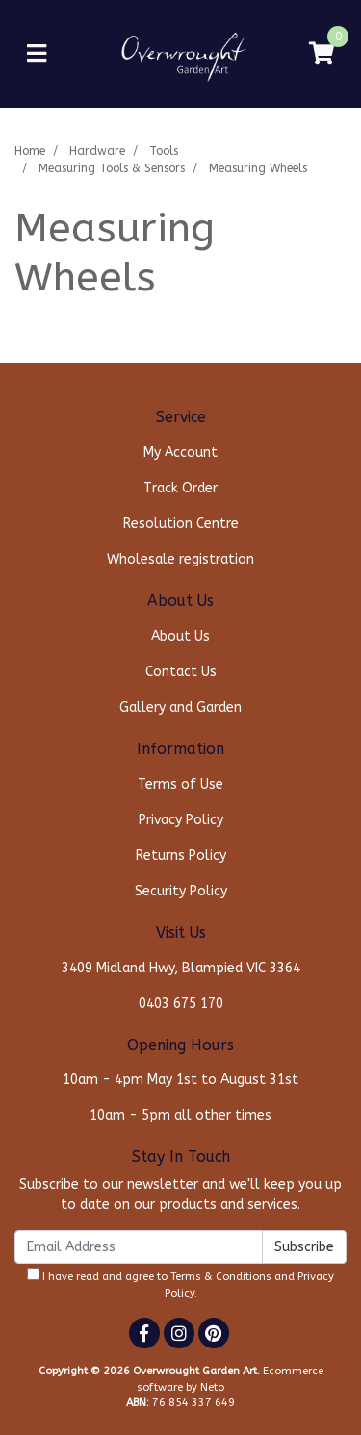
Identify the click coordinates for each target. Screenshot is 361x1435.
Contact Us (181, 672)
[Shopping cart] (322, 54)
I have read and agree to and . (180, 1283)
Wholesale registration (180, 559)
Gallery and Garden (180, 707)
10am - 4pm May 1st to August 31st (180, 1079)
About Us (180, 636)
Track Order (180, 488)
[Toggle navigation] (36, 54)
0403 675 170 (181, 1003)
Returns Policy (181, 855)
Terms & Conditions (220, 1277)
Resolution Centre (181, 524)
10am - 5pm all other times (180, 1115)
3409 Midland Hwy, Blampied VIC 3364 (181, 968)
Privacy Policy (181, 820)
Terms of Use (180, 784)
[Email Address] (138, 1247)
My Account (180, 452)
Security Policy (181, 891)
